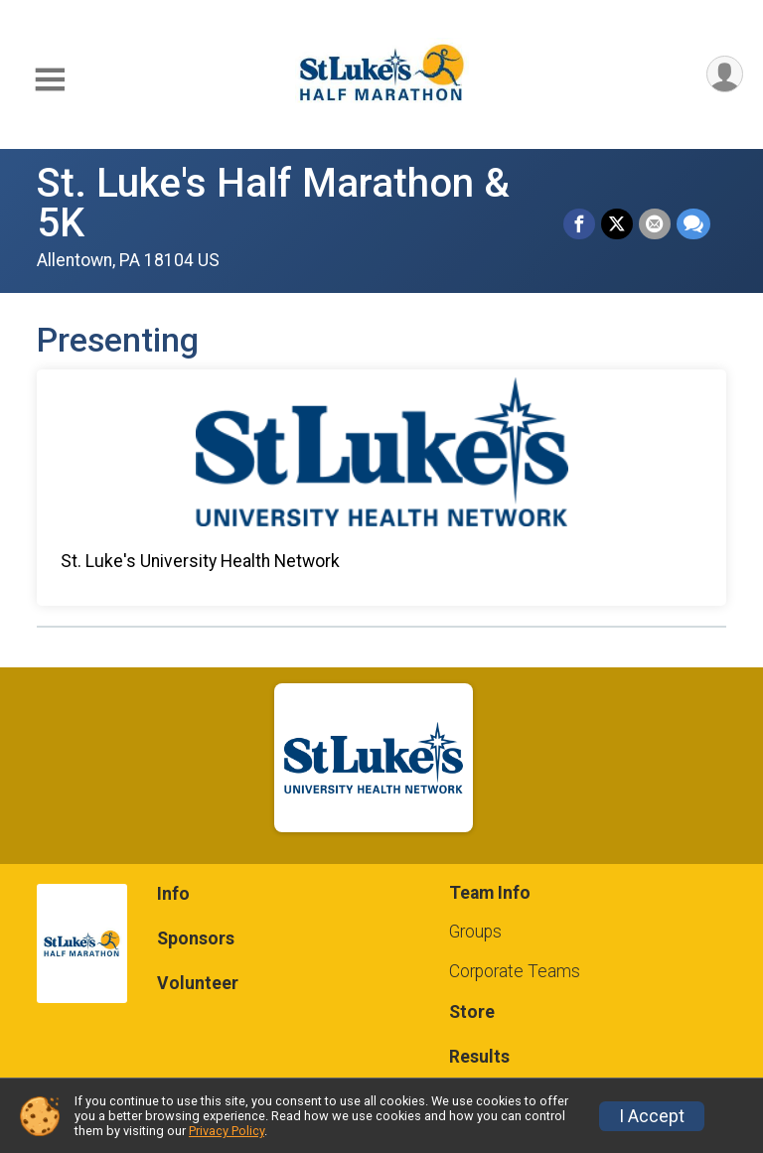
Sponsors (195, 938)
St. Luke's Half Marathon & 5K (273, 203)
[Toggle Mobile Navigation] (50, 80)
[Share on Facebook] (579, 224)
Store (472, 1012)
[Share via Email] (655, 224)
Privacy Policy (226, 1130)
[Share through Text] (693, 224)
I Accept (652, 1116)
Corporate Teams (514, 971)
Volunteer (197, 983)
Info (173, 894)
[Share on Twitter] (617, 224)
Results (479, 1057)
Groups (475, 931)
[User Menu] (724, 74)
